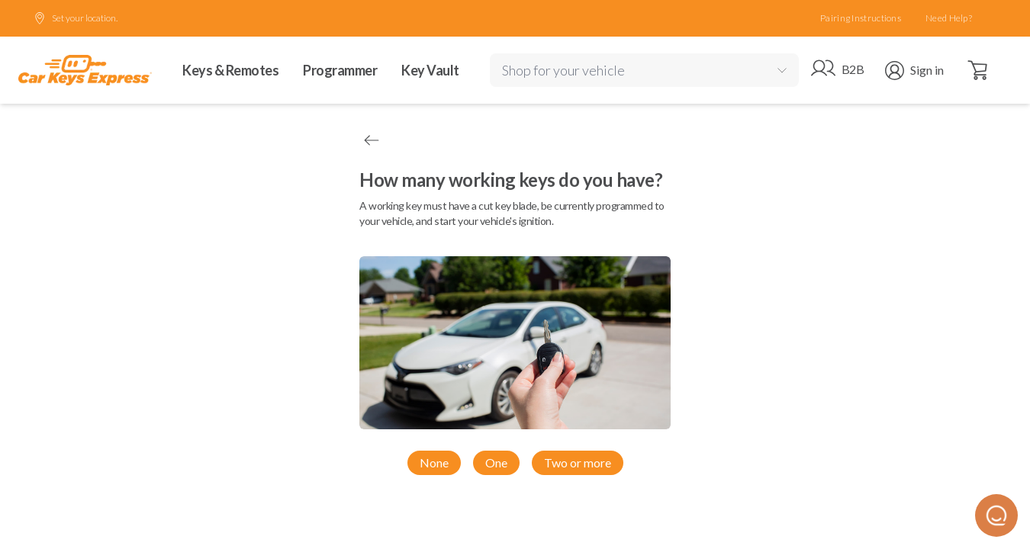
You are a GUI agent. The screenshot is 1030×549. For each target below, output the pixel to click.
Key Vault (430, 70)
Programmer (340, 70)
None (434, 462)
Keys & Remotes (230, 70)
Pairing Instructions (860, 18)
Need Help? (948, 18)
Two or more (577, 462)
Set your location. (75, 18)
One (496, 462)
